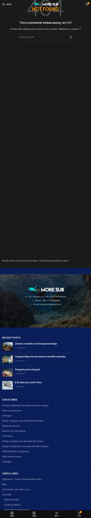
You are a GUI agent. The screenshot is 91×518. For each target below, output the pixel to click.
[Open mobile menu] (7, 4)
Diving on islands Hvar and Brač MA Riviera (22, 420)
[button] (45, 311)
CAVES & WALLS (12, 504)
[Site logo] (45, 5)
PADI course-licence (11, 410)
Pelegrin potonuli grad (27, 369)
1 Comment (20, 348)
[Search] (45, 37)
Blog (4, 484)
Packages (7, 415)
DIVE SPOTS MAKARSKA (16, 509)
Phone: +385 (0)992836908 (47, 300)
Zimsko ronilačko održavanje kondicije (36, 343)
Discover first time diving (13, 431)
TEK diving (7, 436)
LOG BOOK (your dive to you (16, 489)
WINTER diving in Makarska (15, 451)
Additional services (11, 426)
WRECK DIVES (11, 499)
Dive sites (6, 494)
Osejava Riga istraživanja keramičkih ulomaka (40, 356)
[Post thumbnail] (7, 346)
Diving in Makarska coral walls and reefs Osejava (25, 405)
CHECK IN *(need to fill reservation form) (22, 479)
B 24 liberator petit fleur (28, 382)
